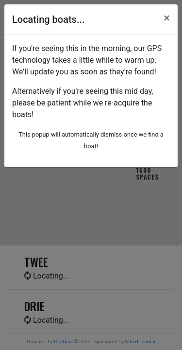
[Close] (167, 18)
